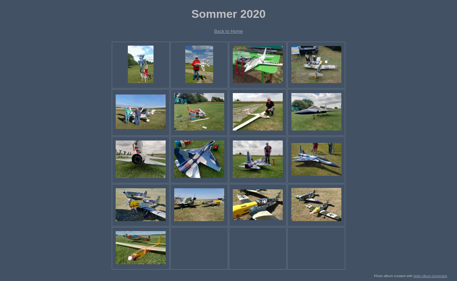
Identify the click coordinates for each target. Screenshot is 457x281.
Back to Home (228, 31)
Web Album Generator (430, 276)
